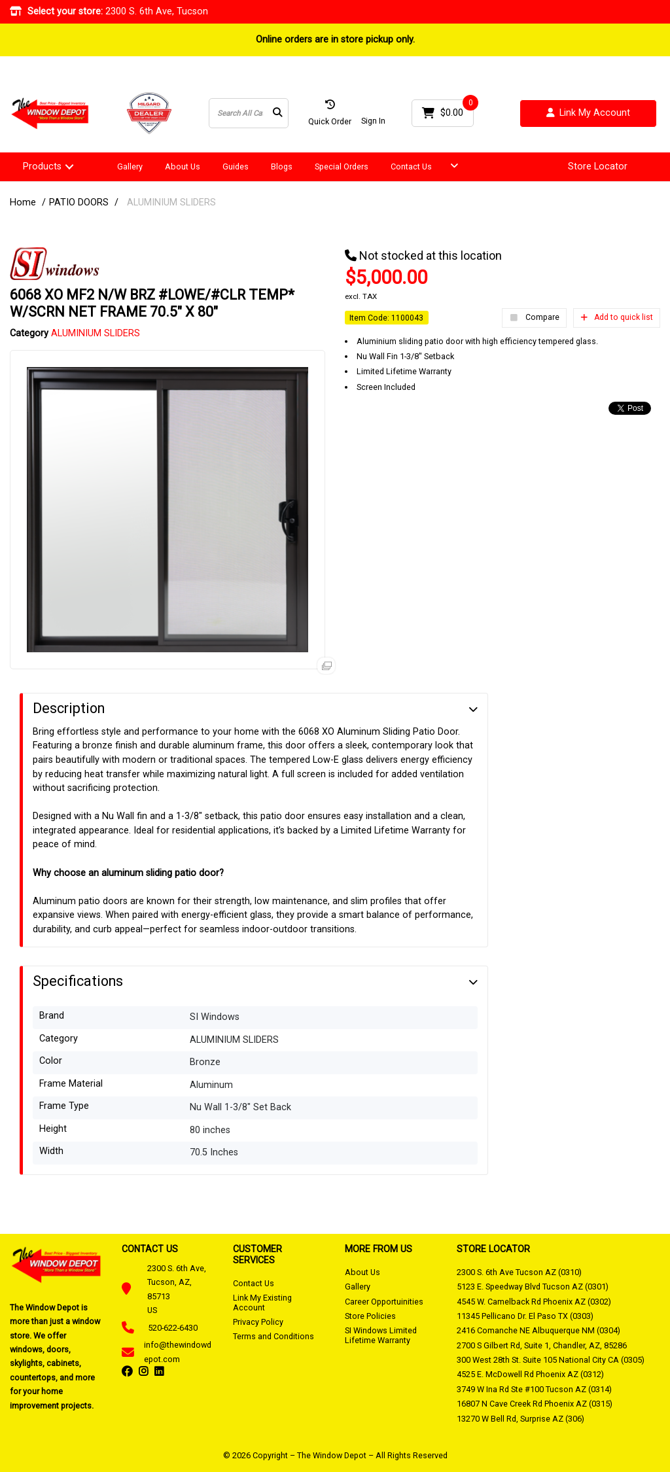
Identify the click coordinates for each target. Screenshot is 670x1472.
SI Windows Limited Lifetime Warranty (381, 1334)
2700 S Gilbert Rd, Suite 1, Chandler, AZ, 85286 (542, 1345)
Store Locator (597, 166)
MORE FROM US (378, 1249)
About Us (182, 166)
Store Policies (370, 1316)
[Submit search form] (277, 113)
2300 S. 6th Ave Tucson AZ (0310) (519, 1272)
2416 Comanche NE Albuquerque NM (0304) (538, 1330)
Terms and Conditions (273, 1336)
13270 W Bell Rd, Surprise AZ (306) (520, 1419)
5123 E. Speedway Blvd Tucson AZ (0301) (532, 1286)
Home (23, 202)
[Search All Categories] (249, 113)
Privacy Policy (258, 1322)
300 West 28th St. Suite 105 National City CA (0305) (550, 1360)
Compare (534, 318)
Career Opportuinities (384, 1301)
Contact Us (411, 166)
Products (42, 166)
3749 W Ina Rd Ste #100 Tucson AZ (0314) (534, 1389)
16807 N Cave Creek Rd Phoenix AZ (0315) (534, 1404)
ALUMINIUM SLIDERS (171, 202)
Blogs (281, 166)
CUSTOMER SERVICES (257, 1254)
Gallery (130, 166)
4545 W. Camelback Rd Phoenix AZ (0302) (534, 1301)
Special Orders (341, 166)
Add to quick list (616, 317)
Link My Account (588, 113)
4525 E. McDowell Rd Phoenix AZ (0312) (530, 1374)
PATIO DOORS (79, 202)
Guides (235, 166)
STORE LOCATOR (493, 1249)
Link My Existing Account (262, 1302)
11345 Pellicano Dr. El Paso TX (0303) (525, 1316)
